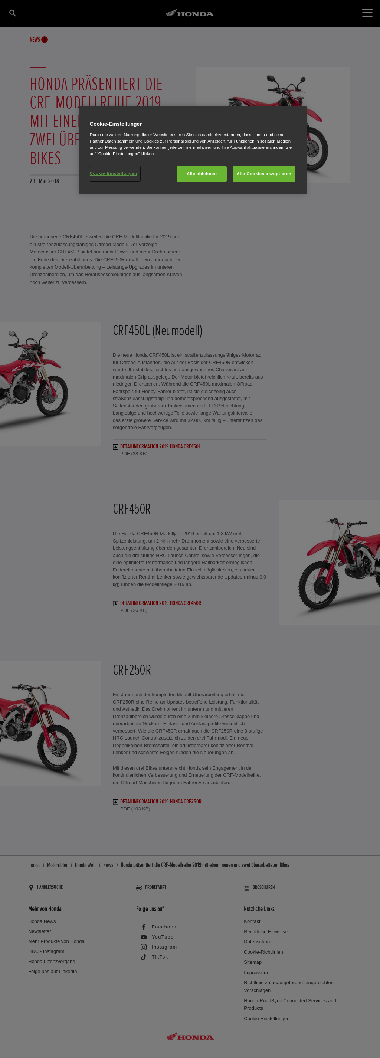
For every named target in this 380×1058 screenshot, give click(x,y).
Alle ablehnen (202, 173)
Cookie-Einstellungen (113, 173)
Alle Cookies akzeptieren (264, 173)
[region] (193, 150)
